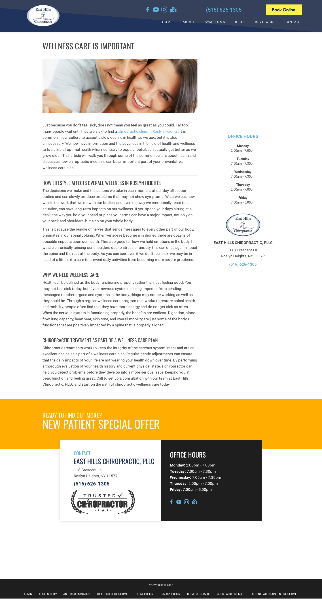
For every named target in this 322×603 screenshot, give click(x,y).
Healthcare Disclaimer (113, 594)
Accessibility (48, 594)
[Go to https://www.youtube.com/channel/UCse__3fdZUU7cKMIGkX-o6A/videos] (156, 10)
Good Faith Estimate (231, 594)
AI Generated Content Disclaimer (275, 594)
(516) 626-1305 (224, 10)
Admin (28, 594)
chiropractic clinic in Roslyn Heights (148, 131)
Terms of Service (198, 594)
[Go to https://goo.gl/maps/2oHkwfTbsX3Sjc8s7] (173, 10)
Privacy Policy (170, 594)
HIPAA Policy (144, 594)
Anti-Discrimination (77, 594)
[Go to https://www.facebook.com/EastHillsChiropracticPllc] (147, 10)
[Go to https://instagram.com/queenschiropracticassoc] (164, 10)
